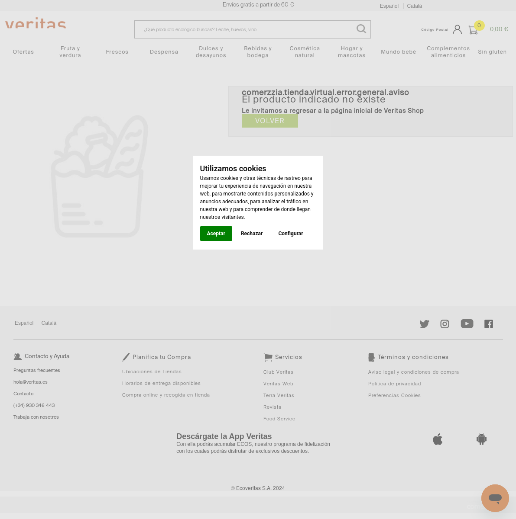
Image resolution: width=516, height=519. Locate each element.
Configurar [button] (290, 234)
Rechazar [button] (252, 234)
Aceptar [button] (216, 234)
